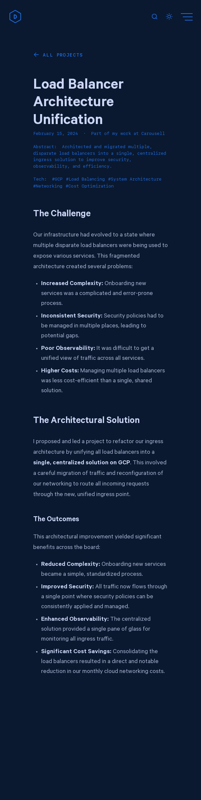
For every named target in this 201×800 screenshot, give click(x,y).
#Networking (47, 186)
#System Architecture (135, 179)
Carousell (153, 133)
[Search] (155, 16)
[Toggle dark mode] (169, 16)
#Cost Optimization (90, 186)
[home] (15, 16)
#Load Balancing (85, 179)
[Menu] (188, 16)
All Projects (63, 55)
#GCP (57, 179)
